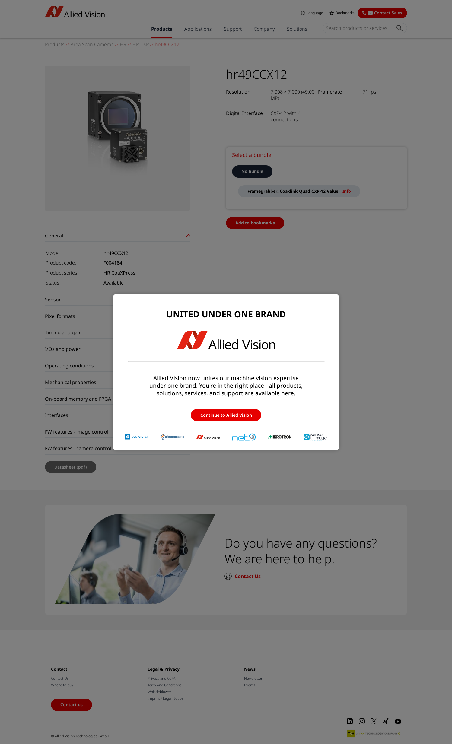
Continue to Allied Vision (226, 415)
